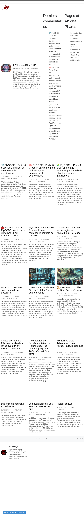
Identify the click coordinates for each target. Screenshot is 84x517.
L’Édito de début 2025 (25, 65)
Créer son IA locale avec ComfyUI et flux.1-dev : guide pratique (75, 55)
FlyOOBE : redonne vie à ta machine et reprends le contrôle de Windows (41, 231)
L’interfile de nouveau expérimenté (12, 405)
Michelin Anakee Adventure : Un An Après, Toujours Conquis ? (70, 344)
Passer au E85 (65, 404)
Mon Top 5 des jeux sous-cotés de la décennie (11, 290)
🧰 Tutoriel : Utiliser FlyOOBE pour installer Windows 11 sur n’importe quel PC (13, 231)
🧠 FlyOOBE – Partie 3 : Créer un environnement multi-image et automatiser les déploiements (42, 170)
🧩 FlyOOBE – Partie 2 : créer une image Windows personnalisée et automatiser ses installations (70, 170)
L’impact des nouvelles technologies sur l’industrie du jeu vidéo (69, 230)
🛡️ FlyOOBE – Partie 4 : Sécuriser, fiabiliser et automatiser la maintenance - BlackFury (54, 41)
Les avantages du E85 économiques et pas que (41, 406)
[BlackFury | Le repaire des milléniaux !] (6, 7)
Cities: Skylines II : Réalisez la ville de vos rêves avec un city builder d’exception (13, 344)
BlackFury (18, 69)
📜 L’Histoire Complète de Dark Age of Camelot (69, 289)
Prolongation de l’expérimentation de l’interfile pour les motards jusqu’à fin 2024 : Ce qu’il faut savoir (39, 347)
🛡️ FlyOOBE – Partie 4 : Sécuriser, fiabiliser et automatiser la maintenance (14, 169)
